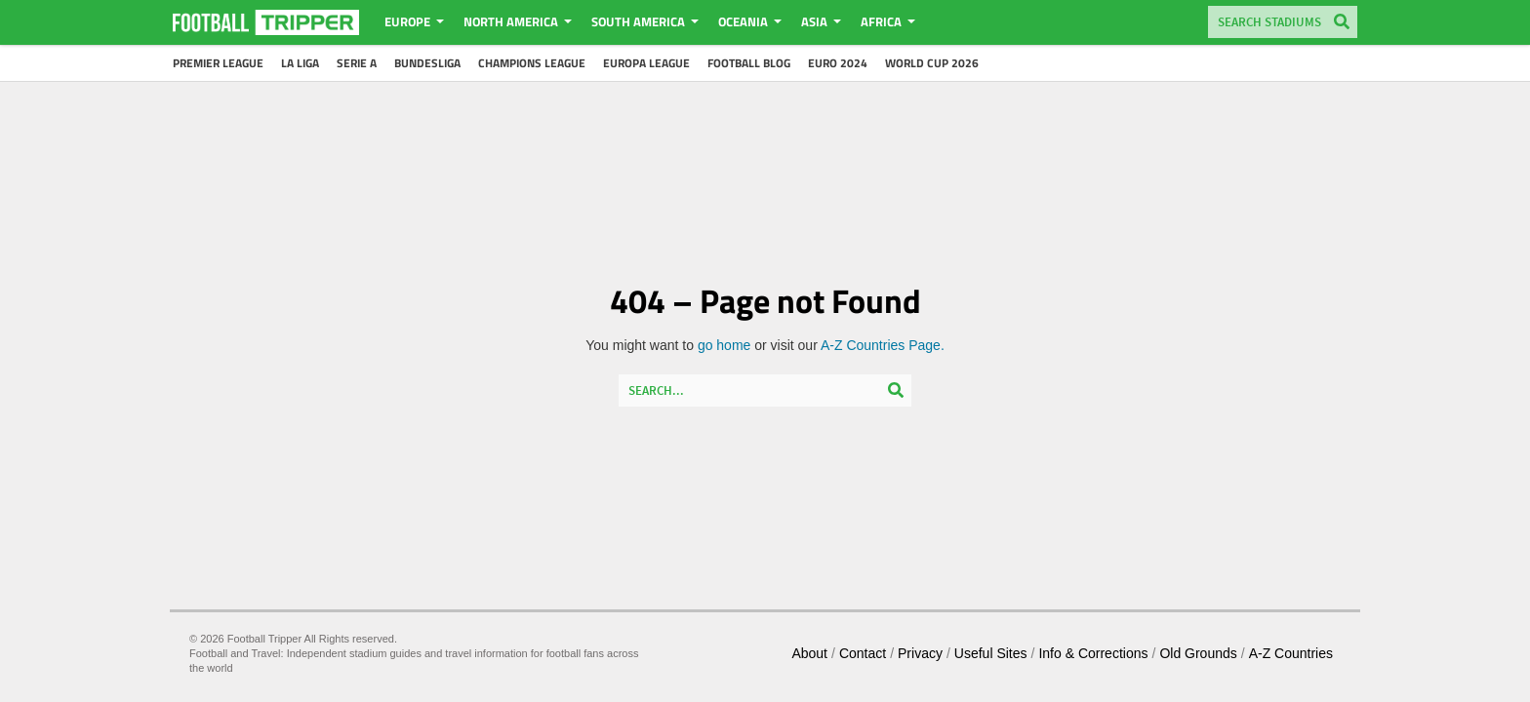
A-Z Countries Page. (883, 345)
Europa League (646, 63)
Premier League (218, 63)
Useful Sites (990, 653)
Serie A (357, 63)
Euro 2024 (837, 63)
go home (724, 345)
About (809, 653)
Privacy (920, 653)
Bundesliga (427, 63)
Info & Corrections (1093, 653)
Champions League (531, 63)
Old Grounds (1197, 653)
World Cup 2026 (932, 63)
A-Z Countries (1291, 653)
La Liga (300, 63)
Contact (862, 653)
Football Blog (748, 63)
